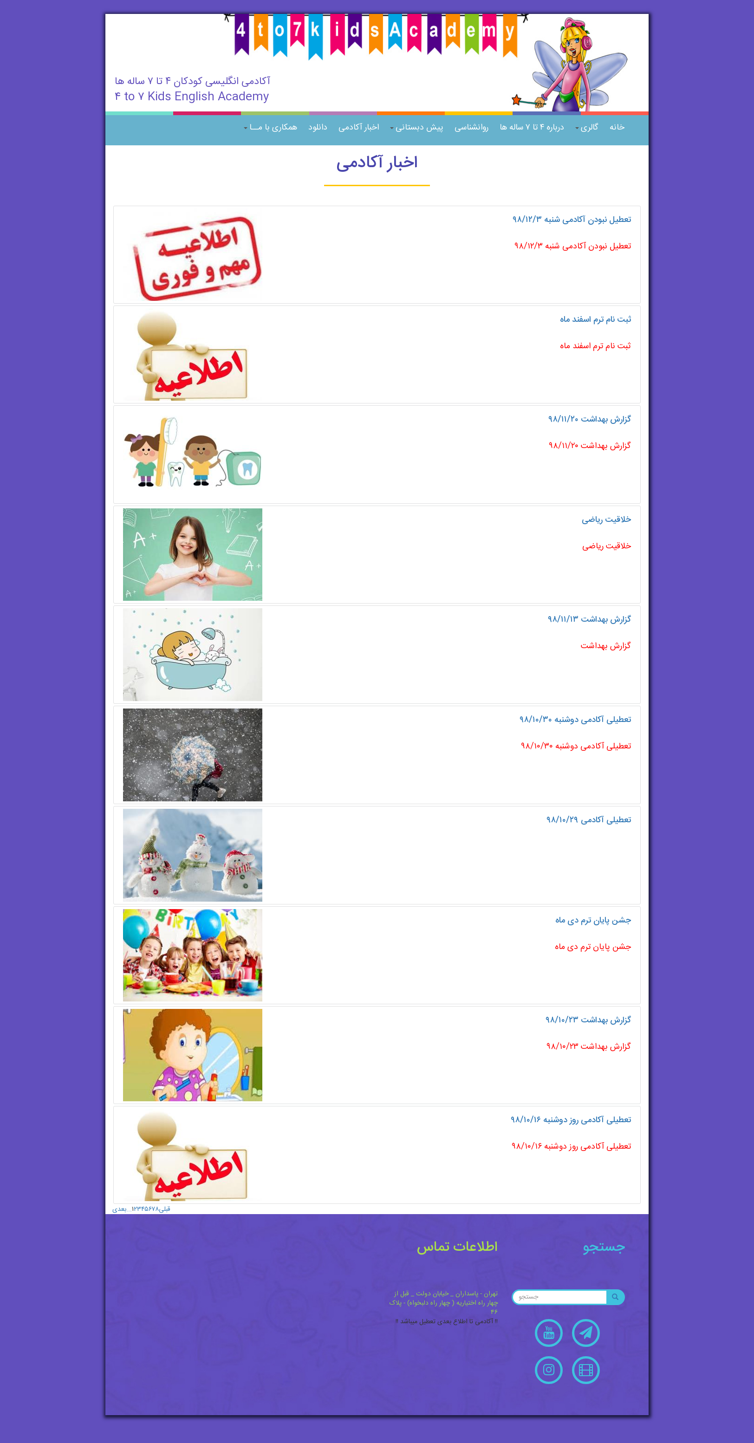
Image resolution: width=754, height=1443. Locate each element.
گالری (586, 128)
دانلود (317, 128)
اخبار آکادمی (358, 128)
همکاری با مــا (270, 128)
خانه (617, 128)
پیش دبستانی (416, 128)
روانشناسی (471, 128)
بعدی (119, 1209)
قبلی (164, 1209)
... (129, 1209)
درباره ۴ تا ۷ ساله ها (532, 128)
